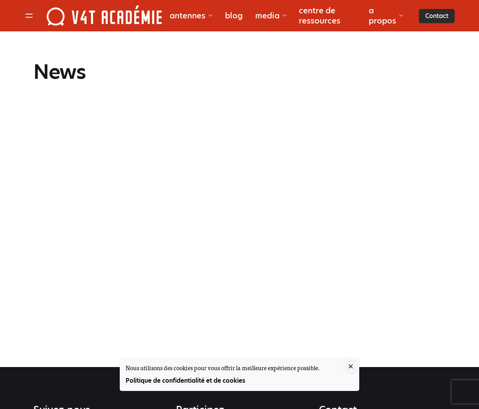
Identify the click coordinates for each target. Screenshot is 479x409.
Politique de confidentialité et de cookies (185, 380)
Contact (436, 16)
